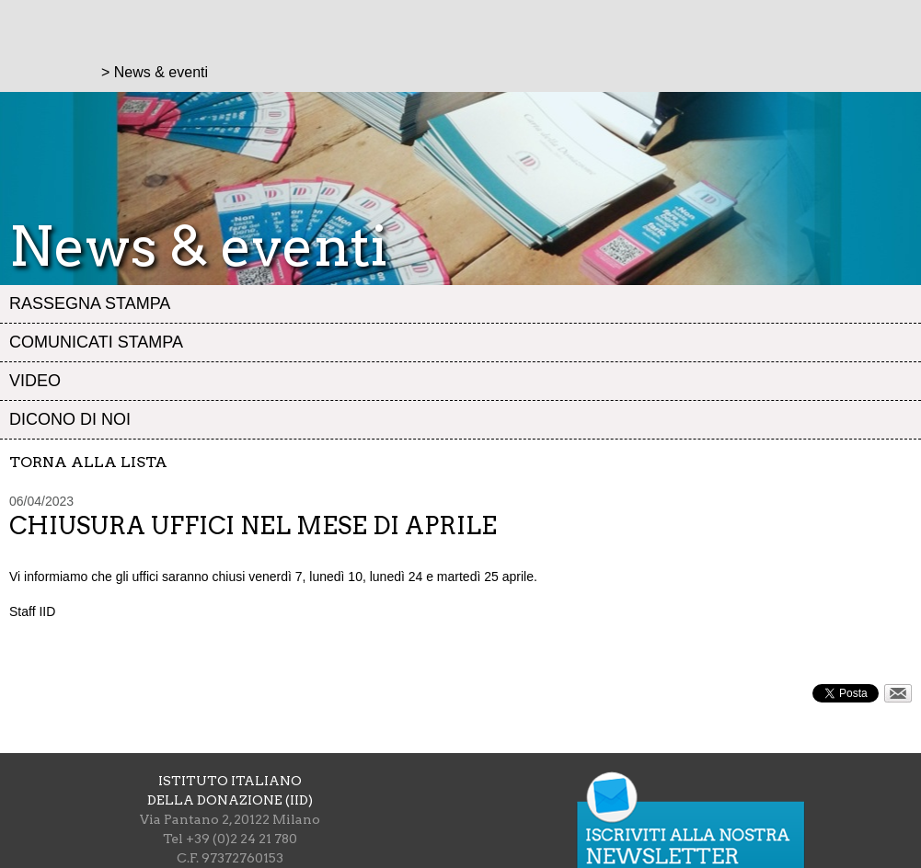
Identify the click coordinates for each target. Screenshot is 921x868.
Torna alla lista (88, 462)
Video (35, 380)
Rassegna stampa (89, 303)
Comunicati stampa (96, 342)
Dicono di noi (70, 419)
